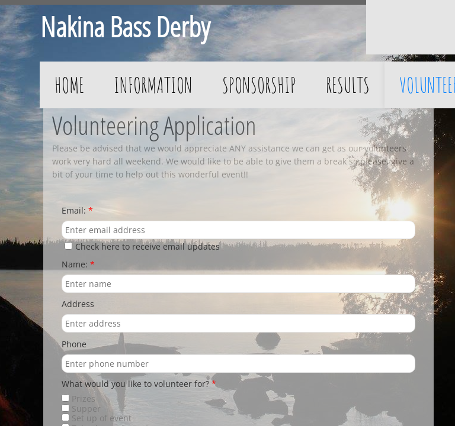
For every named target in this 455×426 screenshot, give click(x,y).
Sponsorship (259, 84)
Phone (74, 345)
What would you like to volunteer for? (139, 384)
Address (78, 304)
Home (69, 84)
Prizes (78, 398)
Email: (77, 211)
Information (153, 84)
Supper (81, 408)
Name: (78, 265)
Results (348, 84)
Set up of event (97, 418)
